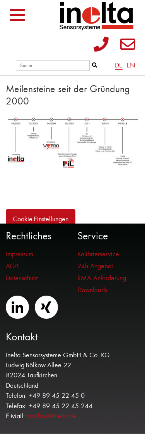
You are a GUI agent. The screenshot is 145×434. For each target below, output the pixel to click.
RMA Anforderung (101, 278)
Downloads (92, 290)
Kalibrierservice (98, 254)
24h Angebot (95, 266)
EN (130, 65)
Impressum (19, 254)
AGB (12, 266)
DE (119, 65)
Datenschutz (22, 278)
